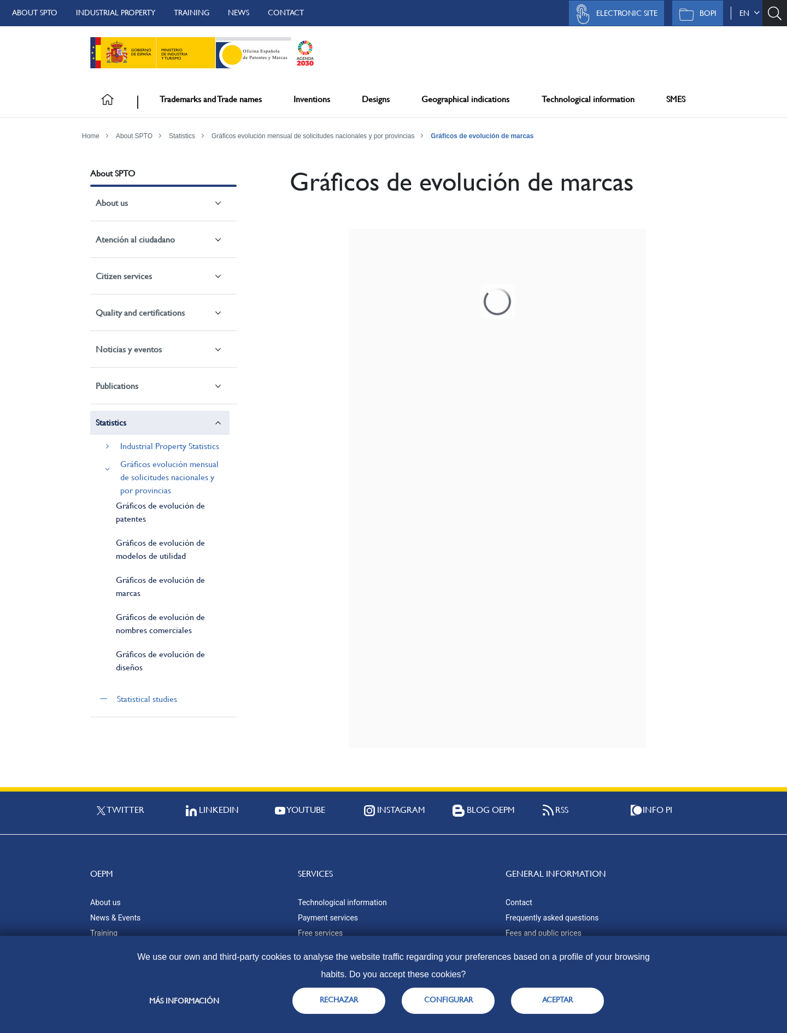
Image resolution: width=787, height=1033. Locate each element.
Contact (286, 12)
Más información (184, 1000)
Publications (117, 386)
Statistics (182, 136)
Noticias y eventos (129, 349)
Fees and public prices (544, 933)
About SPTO (34, 12)
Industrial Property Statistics (169, 446)
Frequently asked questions (552, 917)
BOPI (694, 14)
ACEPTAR (557, 999)
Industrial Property (115, 12)
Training (191, 12)
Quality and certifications (140, 313)
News (238, 12)
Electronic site (613, 14)
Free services (320, 933)
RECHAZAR (339, 999)
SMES (675, 99)
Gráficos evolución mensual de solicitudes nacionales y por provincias (313, 136)
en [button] (749, 13)
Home (90, 136)
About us (112, 203)
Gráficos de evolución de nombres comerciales (160, 623)
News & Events (115, 917)
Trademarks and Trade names (211, 99)
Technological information (588, 99)
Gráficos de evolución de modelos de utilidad (160, 549)
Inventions (311, 99)
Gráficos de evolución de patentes (160, 512)
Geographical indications (465, 99)
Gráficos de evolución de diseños (160, 660)
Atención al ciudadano (135, 239)
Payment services (328, 917)
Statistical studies (147, 699)
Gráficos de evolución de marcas (482, 136)
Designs (376, 99)
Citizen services (124, 276)
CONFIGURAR (448, 999)
